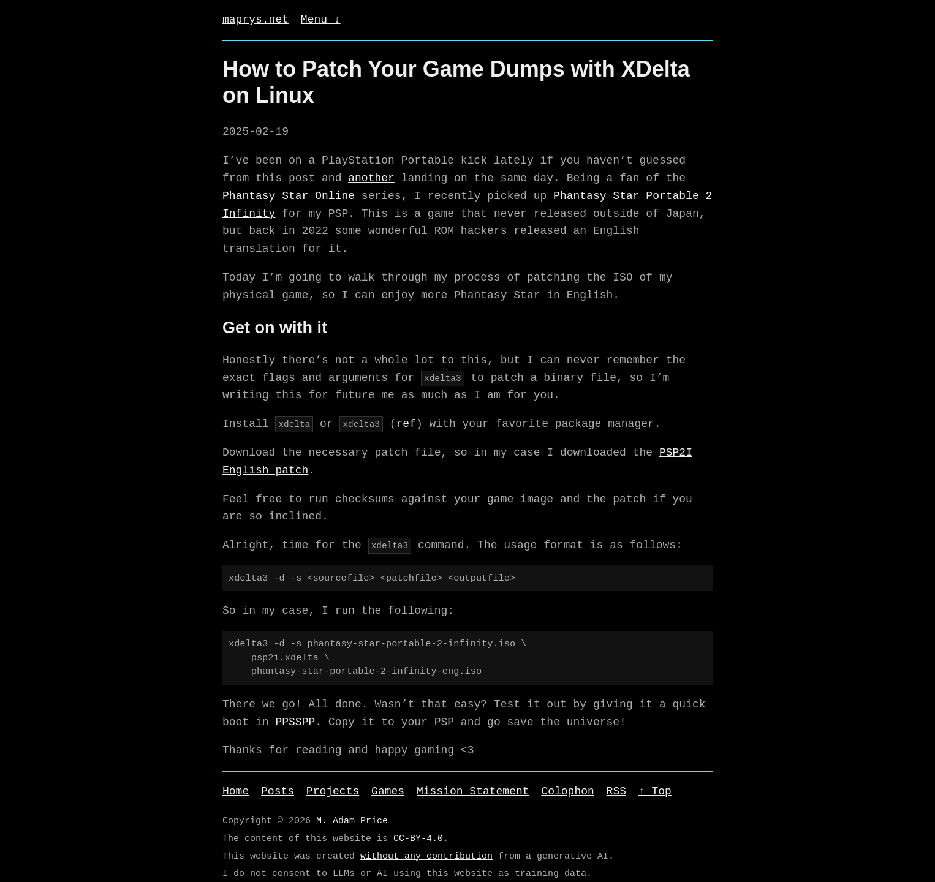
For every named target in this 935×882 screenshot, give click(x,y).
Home (235, 791)
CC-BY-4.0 (418, 838)
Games (387, 791)
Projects (332, 791)
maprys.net (255, 19)
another (371, 178)
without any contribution (426, 856)
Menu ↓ (321, 19)
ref (405, 424)
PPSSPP (295, 722)
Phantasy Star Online (288, 196)
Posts (277, 791)
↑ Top (655, 791)
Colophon (567, 791)
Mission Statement (473, 791)
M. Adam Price (352, 821)
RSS (616, 791)
